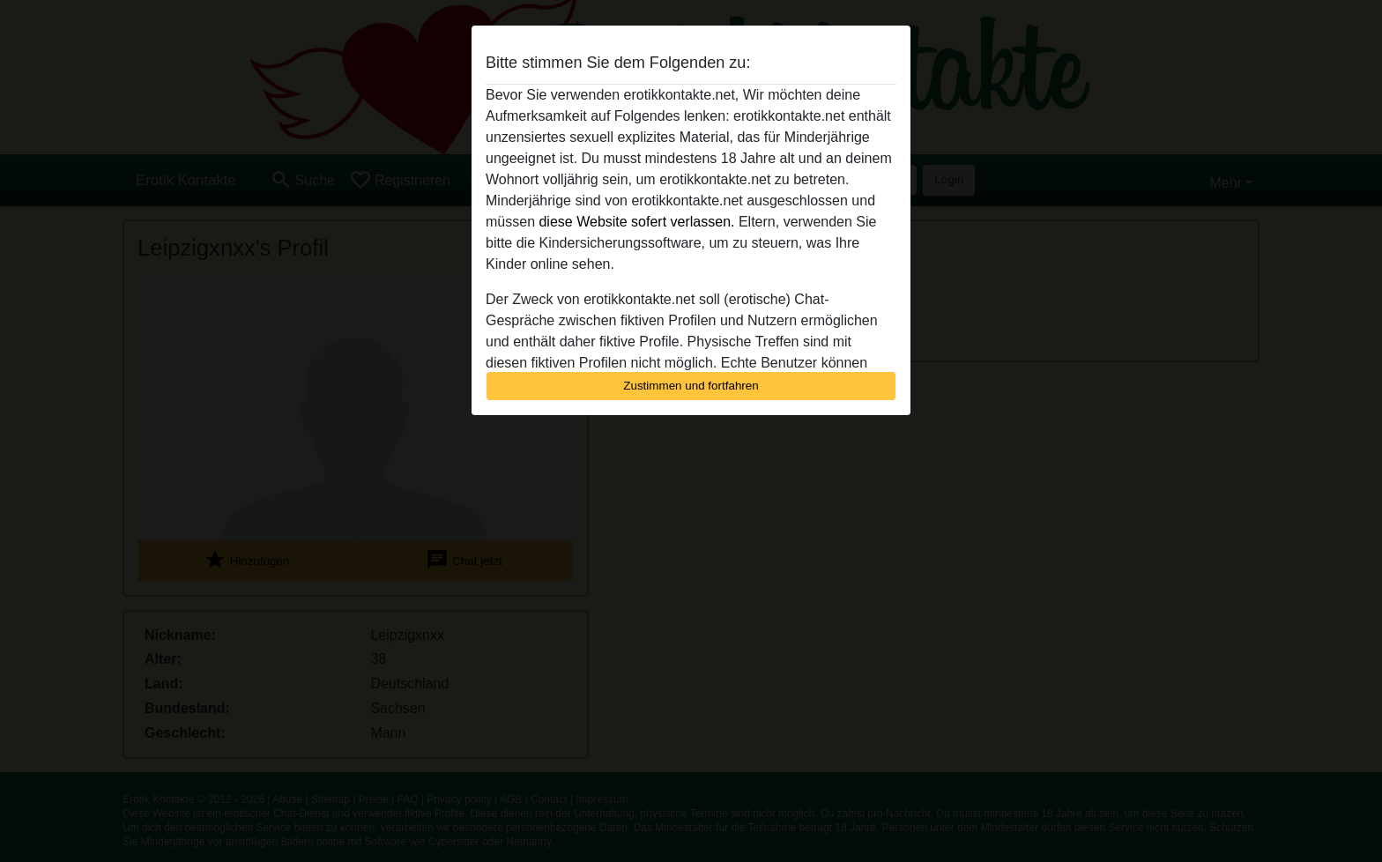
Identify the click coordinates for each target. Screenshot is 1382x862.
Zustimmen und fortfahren (691, 385)
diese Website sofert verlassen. (636, 221)
